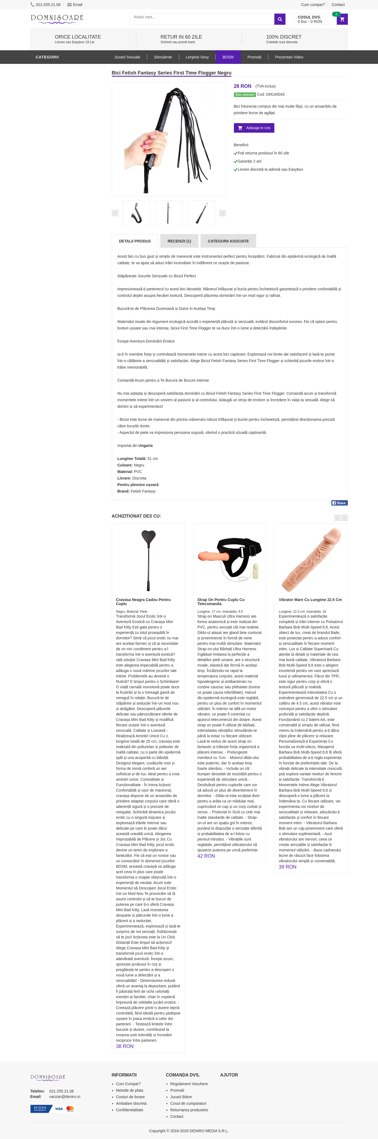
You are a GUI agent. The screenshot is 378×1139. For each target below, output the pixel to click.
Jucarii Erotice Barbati (62, 142)
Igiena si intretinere (59, 166)
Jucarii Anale (51, 191)
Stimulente (163, 57)
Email (74, 4)
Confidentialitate (129, 1110)
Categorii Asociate (228, 241)
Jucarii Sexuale (127, 57)
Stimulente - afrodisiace (64, 134)
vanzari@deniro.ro (65, 1096)
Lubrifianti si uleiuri (59, 158)
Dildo (43, 183)
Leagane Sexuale (56, 240)
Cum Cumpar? (128, 1084)
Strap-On (47, 207)
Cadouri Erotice (55, 215)
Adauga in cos (258, 128)
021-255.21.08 (45, 4)
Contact (338, 4)
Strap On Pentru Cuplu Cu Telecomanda (221, 601)
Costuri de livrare (130, 1097)
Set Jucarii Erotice (58, 224)
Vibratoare (49, 150)
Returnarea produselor (189, 1110)
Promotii (46, 256)
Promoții (254, 57)
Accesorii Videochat (59, 248)
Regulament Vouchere (189, 1084)
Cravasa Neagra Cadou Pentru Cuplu (143, 601)
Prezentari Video (55, 264)
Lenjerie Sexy (52, 175)
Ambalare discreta (131, 1103)
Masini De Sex (51, 232)
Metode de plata (129, 1090)
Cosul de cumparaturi (188, 1103)
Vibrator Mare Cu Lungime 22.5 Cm (310, 599)
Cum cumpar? (313, 4)
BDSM (42, 69)
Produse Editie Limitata (62, 272)
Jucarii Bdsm (181, 1097)
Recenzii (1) (179, 241)
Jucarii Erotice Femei (60, 199)
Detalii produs (135, 241)
